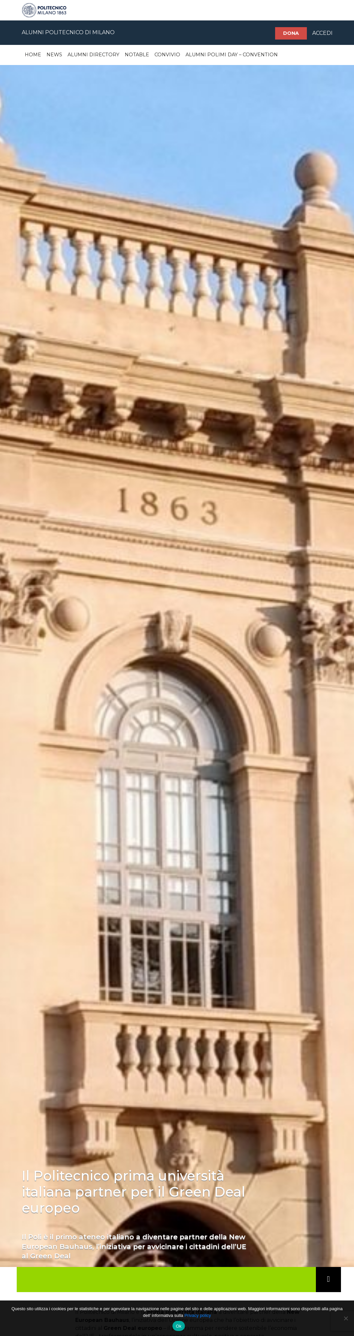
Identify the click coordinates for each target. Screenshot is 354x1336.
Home (33, 55)
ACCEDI (322, 33)
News (54, 55)
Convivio (167, 55)
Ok (179, 1326)
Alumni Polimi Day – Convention (232, 55)
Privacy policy (198, 1315)
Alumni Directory (93, 55)
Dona (291, 33)
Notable (137, 55)
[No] (345, 1318)
